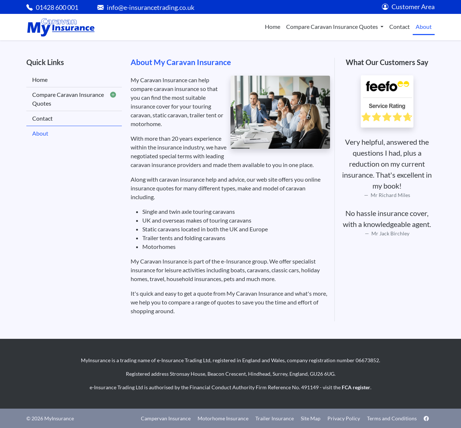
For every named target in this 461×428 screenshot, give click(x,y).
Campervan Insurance (166, 418)
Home (272, 26)
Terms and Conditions (392, 418)
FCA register (356, 387)
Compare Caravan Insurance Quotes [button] (332, 26)
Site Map (311, 418)
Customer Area (408, 7)
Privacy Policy (343, 418)
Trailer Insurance (274, 418)
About (424, 26)
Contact (399, 26)
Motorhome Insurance (223, 418)
